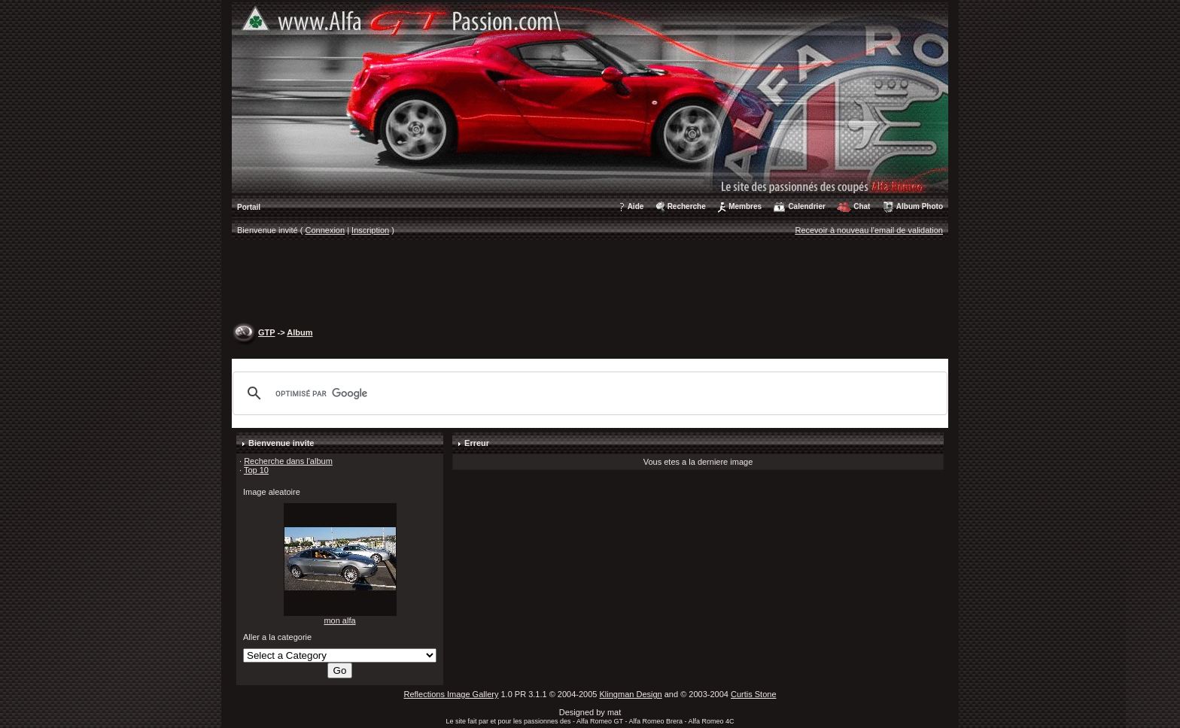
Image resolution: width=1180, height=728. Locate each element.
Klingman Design (631, 694)
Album (299, 332)
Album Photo (919, 206)
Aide (636, 206)
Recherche (687, 206)
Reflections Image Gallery (450, 694)
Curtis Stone (754, 694)
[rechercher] (587, 393)
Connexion (325, 230)
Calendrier (806, 206)
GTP (266, 332)
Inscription (370, 230)
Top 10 (256, 470)
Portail (248, 207)
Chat (861, 206)
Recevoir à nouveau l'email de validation (869, 230)
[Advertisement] (590, 283)
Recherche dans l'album (288, 461)
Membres (745, 206)
